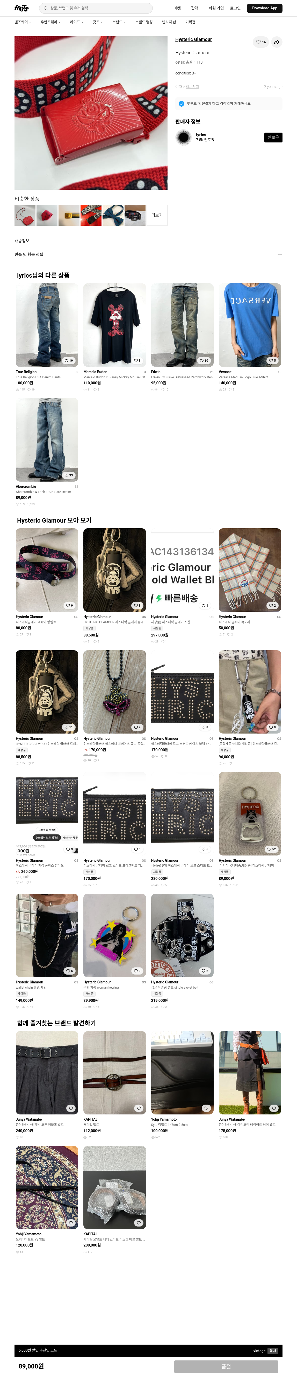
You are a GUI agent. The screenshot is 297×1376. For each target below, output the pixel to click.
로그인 (235, 8)
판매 (194, 8)
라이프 (77, 22)
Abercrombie (26, 486)
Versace (225, 372)
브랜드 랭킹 (144, 22)
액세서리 (192, 87)
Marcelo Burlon (95, 372)
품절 (226, 1367)
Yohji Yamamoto (164, 1119)
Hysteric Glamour (193, 39)
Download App (264, 8)
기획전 (190, 22)
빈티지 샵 (169, 22)
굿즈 (98, 22)
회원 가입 (216, 8)
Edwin (156, 372)
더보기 (157, 215)
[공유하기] (276, 42)
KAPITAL (90, 1119)
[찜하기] (261, 42)
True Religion (26, 372)
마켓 (177, 8)
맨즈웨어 (23, 22)
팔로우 (273, 137)
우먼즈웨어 (51, 22)
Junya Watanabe (29, 1119)
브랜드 (119, 22)
